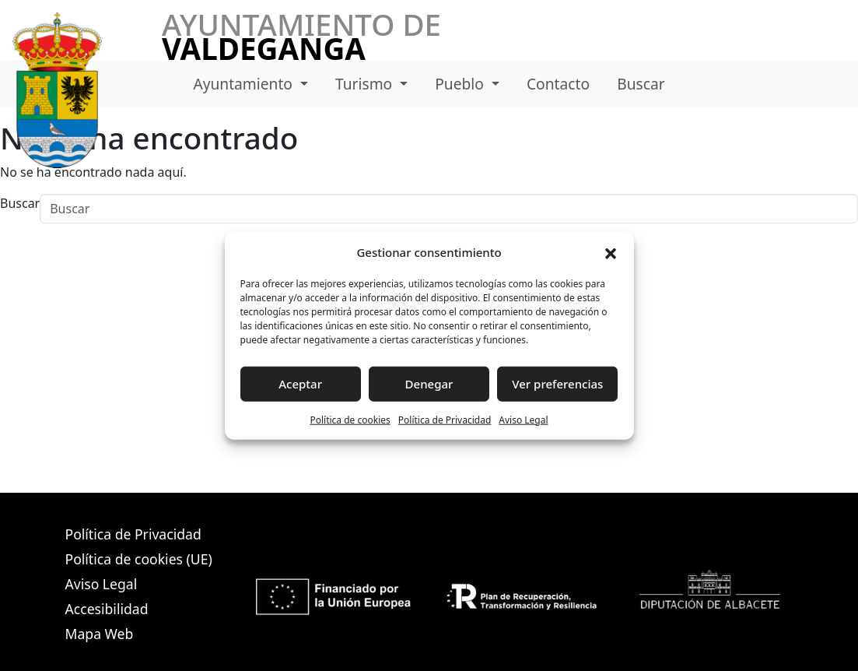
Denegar (429, 384)
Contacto (558, 83)
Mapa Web (99, 633)
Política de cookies (350, 419)
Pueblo (461, 83)
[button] (610, 252)
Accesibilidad (107, 608)
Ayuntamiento (244, 83)
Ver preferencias (557, 384)
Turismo (365, 83)
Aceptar (300, 384)
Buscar (640, 83)
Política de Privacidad (445, 419)
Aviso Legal (523, 419)
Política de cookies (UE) (138, 559)
